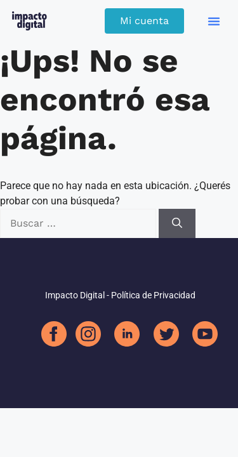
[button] (213, 20)
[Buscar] (177, 223)
